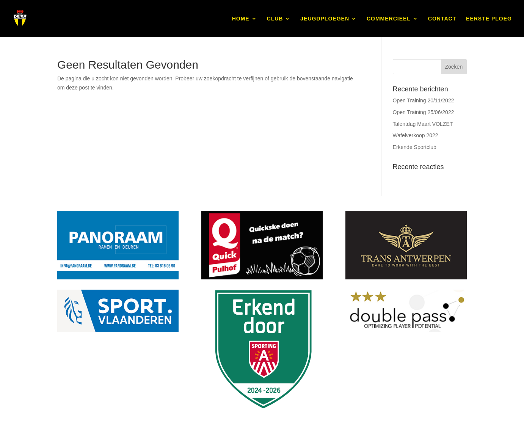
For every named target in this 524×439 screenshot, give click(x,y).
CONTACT (442, 19)
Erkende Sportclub (414, 147)
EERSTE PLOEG (489, 19)
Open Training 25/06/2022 (423, 112)
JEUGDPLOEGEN (324, 19)
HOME (240, 19)
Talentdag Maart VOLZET (423, 124)
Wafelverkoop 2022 (415, 135)
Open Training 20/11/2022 (423, 100)
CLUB (275, 19)
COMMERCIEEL (389, 19)
